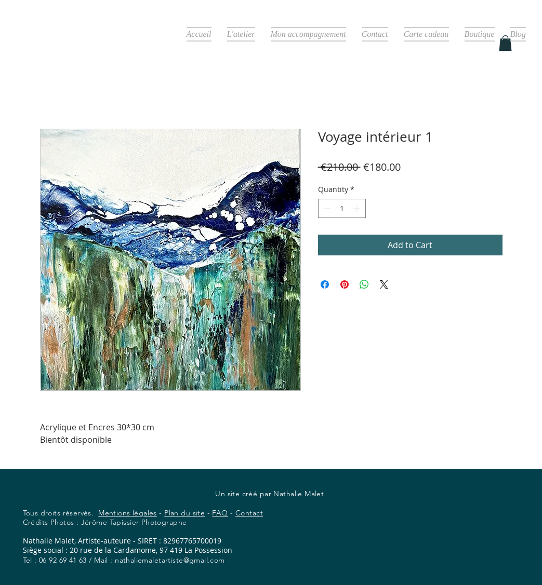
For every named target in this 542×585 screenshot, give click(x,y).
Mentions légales (127, 513)
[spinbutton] (342, 208)
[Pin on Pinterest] (344, 284)
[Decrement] (326, 208)
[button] (505, 43)
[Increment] (357, 208)
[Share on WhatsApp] (364, 284)
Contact (249, 513)
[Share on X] (384, 284)
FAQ (220, 513)
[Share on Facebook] (325, 284)
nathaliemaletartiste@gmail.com (170, 560)
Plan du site (184, 513)
